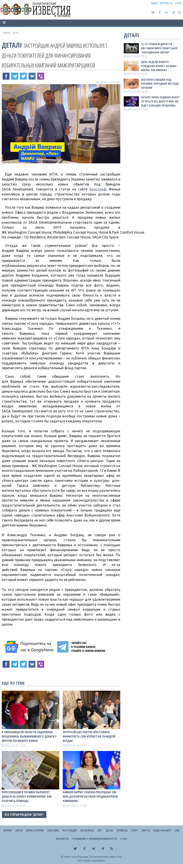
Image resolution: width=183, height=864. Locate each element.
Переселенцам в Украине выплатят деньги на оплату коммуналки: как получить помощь (27, 796)
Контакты (166, 3)
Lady (177, 830)
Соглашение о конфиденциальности (94, 839)
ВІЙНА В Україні (35, 830)
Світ (99, 830)
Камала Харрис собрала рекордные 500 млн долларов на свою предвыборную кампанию (90, 796)
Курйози (122, 830)
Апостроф (97, 189)
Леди (154, 3)
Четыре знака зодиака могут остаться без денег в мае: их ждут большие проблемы (160, 101)
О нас (178, 3)
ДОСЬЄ (109, 830)
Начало (7, 830)
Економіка (87, 830)
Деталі (12, 45)
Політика (53, 830)
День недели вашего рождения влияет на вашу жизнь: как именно (159, 66)
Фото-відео (69, 830)
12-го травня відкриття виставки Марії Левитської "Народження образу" (159, 48)
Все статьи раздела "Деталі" (24, 814)
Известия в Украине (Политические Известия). (93, 856)
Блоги (18, 830)
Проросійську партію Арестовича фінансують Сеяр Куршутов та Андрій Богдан (89, 736)
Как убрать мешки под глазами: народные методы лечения (160, 84)
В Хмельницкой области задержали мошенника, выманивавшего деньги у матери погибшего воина (29, 736)
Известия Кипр (162, 830)
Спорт (134, 830)
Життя (146, 830)
